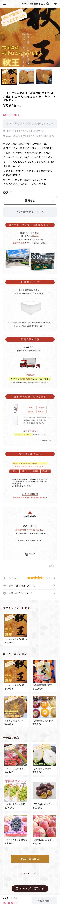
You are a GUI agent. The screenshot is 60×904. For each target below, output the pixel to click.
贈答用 (7, 192)
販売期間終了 (44, 898)
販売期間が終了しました (30, 211)
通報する (53, 566)
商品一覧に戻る (30, 858)
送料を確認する (36, 131)
